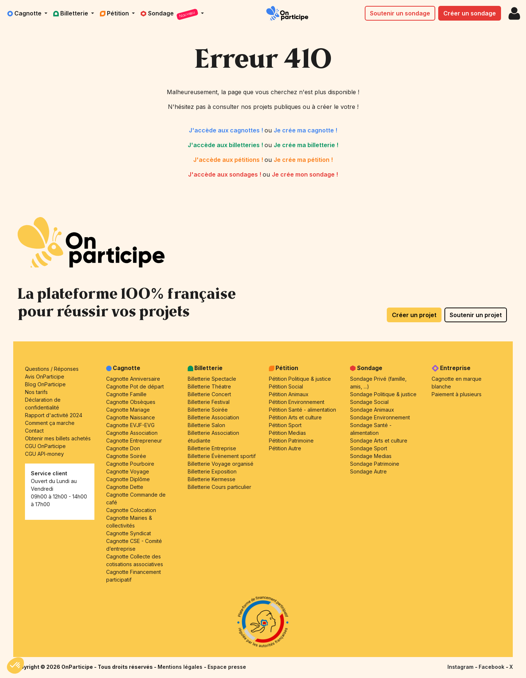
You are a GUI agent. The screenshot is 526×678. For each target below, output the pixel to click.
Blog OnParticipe (45, 384)
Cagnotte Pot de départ (135, 386)
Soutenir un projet (476, 315)
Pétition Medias (287, 433)
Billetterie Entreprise (212, 448)
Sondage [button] (170, 14)
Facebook (492, 667)
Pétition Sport (285, 425)
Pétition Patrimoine (291, 440)
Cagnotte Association (132, 433)
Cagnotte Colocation (131, 510)
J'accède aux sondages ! (225, 174)
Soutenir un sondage (400, 13)
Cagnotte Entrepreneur (134, 440)
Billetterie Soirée (208, 410)
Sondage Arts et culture (378, 440)
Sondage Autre (368, 471)
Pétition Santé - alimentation (302, 410)
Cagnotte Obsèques (130, 402)
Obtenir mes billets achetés (58, 438)
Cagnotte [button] (25, 13)
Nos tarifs (36, 392)
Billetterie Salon (206, 425)
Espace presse (227, 667)
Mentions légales (181, 667)
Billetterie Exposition (212, 471)
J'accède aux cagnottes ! (226, 130)
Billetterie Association (213, 417)
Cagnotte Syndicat (128, 533)
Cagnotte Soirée (126, 456)
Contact (34, 430)
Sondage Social (369, 402)
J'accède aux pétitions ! (228, 159)
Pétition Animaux (289, 394)
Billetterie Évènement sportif (222, 456)
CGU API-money (44, 454)
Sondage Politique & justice (383, 394)
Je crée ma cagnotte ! (305, 130)
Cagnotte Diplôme (128, 479)
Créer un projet (414, 315)
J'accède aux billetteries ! (226, 145)
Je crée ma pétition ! (303, 159)
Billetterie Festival (209, 402)
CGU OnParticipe (45, 446)
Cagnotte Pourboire (130, 464)
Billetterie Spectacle (212, 379)
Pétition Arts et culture (295, 417)
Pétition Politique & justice (300, 379)
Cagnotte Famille (126, 394)
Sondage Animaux (372, 410)
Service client (49, 473)
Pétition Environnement (296, 402)
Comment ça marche (50, 423)
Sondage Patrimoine (374, 464)
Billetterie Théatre (209, 386)
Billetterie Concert (209, 394)
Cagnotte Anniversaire (133, 379)
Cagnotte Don (123, 448)
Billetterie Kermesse (211, 479)
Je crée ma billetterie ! (306, 145)
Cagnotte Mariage (128, 410)
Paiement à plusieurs (457, 394)
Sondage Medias (371, 456)
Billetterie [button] (71, 13)
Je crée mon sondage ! (305, 174)
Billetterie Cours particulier (219, 487)
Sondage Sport (368, 448)
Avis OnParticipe (44, 376)
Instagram (461, 667)
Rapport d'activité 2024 (53, 415)
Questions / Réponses (52, 369)
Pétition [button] (115, 13)
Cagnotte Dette (124, 487)
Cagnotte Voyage (127, 471)
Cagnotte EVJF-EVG (130, 425)
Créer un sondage (469, 13)
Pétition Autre (285, 448)
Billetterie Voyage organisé (220, 464)
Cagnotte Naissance (130, 417)
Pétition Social (286, 386)
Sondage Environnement (380, 417)
